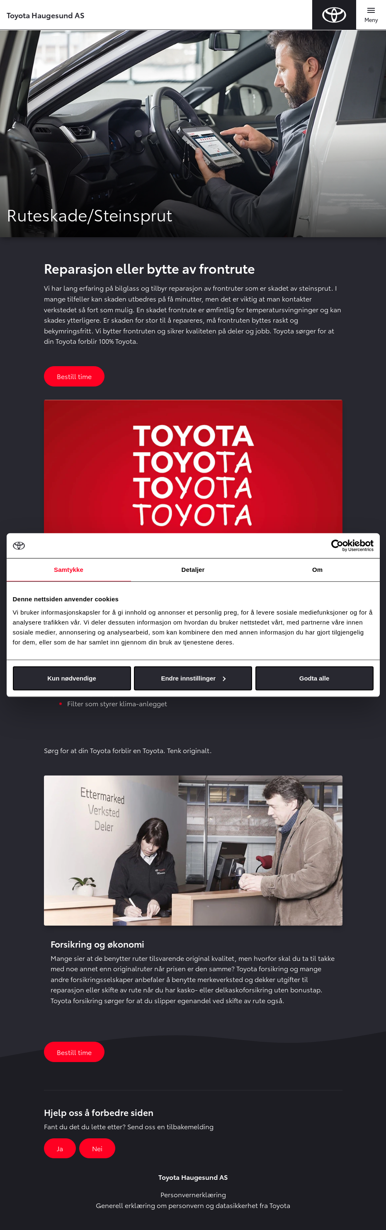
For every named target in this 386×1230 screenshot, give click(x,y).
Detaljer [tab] (193, 569)
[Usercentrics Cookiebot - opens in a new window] (337, 546)
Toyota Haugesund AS (46, 15)
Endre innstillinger (193, 677)
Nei (97, 1148)
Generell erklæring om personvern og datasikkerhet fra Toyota (193, 1205)
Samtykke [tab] (68, 569)
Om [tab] (317, 569)
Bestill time (74, 376)
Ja (60, 1148)
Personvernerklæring (193, 1194)
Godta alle (314, 677)
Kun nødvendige (71, 677)
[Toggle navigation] (371, 15)
